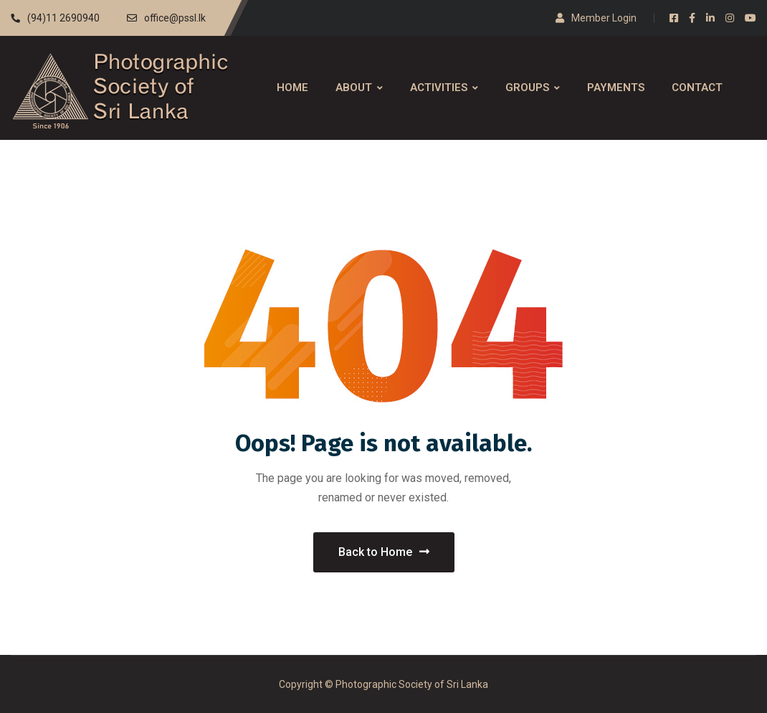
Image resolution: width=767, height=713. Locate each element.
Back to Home (383, 552)
